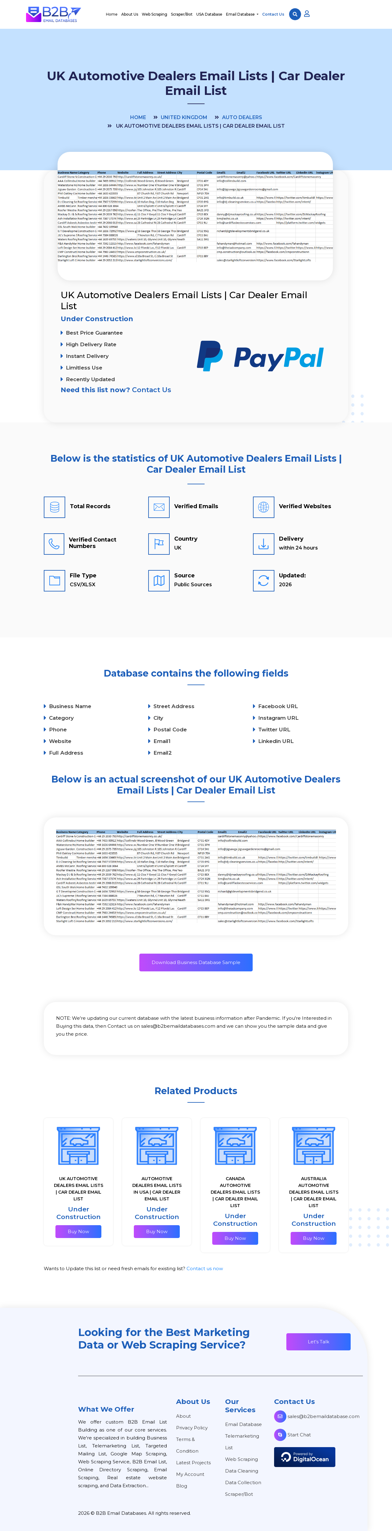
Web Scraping (154, 14)
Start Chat (292, 1435)
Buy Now (78, 1231)
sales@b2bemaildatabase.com (317, 1416)
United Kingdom (184, 117)
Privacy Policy (192, 1428)
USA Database (209, 14)
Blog (181, 1486)
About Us (129, 14)
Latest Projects (193, 1462)
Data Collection (243, 1482)
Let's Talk (318, 1342)
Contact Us (273, 14)
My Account (190, 1474)
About (183, 1416)
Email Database (241, 14)
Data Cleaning (241, 1471)
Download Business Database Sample (196, 962)
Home (112, 14)
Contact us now (205, 1268)
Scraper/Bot (182, 14)
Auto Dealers (242, 117)
